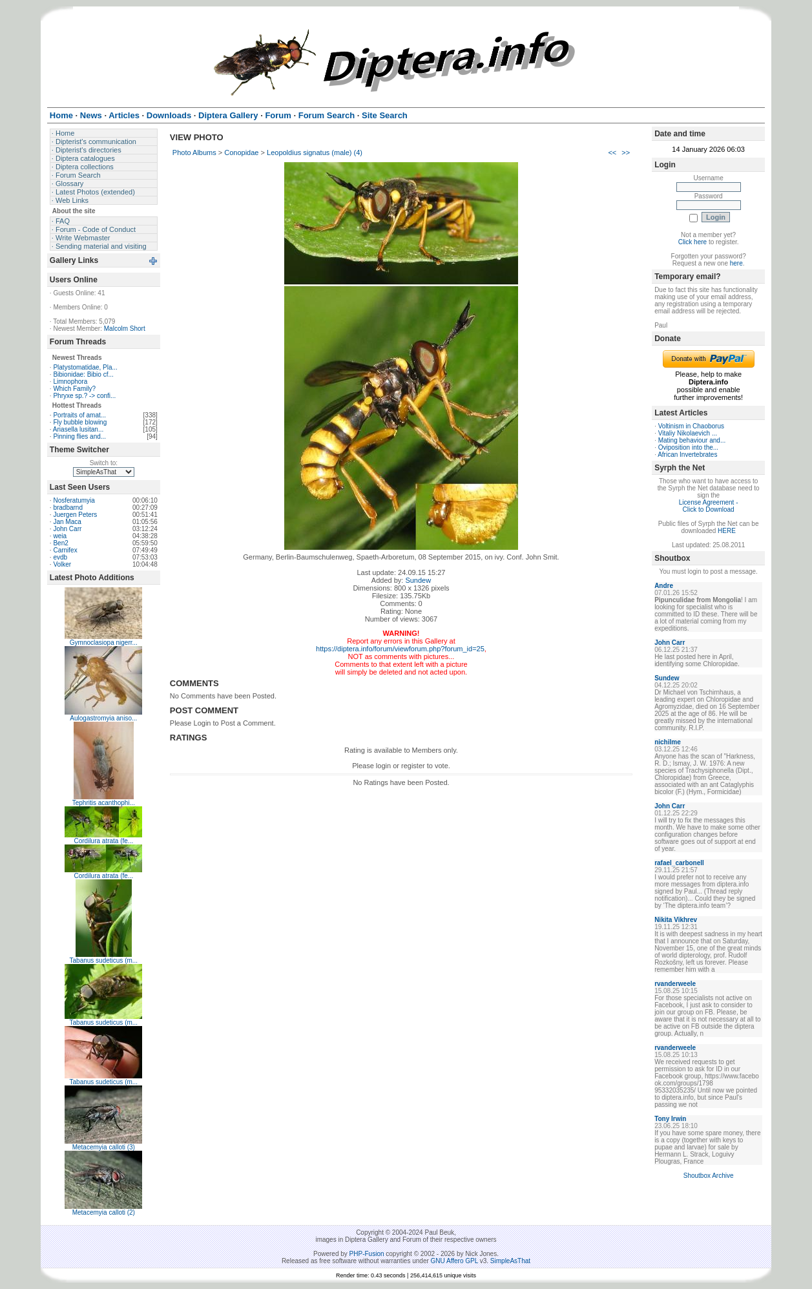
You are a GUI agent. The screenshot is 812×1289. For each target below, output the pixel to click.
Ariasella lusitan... (78, 429)
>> (625, 152)
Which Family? (74, 388)
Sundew (418, 580)
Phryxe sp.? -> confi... (84, 395)
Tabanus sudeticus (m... (104, 960)
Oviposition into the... (688, 447)
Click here (692, 242)
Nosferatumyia (73, 500)
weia (60, 536)
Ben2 (60, 543)
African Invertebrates (687, 454)
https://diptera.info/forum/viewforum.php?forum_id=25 (400, 649)
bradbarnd (68, 507)
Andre (663, 585)
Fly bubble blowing (80, 422)
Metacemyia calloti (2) (103, 1212)
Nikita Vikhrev (675, 919)
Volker (62, 564)
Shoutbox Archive (708, 1175)
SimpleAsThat (510, 1260)
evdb (60, 557)
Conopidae (241, 152)
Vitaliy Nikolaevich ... (688, 433)
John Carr (67, 528)
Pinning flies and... (79, 436)
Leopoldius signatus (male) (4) (314, 152)
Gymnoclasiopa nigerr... (104, 642)
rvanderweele (675, 983)
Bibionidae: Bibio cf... (83, 374)
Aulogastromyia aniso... (103, 718)
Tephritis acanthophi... (103, 802)
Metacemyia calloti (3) (103, 1147)
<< (612, 152)
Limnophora (70, 381)
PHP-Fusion (366, 1253)
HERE (727, 530)
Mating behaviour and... (692, 440)
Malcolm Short (124, 328)
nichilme (667, 742)
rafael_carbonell (679, 862)
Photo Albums (194, 152)
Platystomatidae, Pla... (85, 367)
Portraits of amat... (79, 415)
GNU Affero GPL (454, 1260)
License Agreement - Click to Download (708, 506)
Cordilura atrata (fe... (103, 840)
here (736, 263)
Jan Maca (67, 521)
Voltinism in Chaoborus (691, 426)
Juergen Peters (75, 514)
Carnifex (65, 550)
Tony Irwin (670, 1118)
